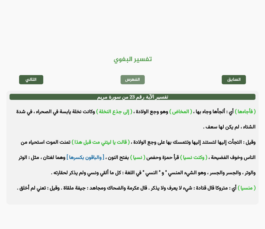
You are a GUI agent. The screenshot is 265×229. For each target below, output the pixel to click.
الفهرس (132, 79)
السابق (234, 79)
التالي (31, 79)
